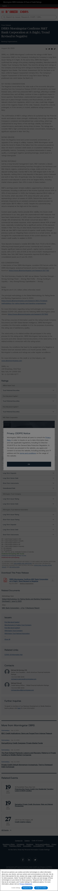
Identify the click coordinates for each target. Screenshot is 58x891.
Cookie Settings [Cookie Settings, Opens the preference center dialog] (15, 888)
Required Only (27, 888)
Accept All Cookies (41, 888)
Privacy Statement (26, 884)
